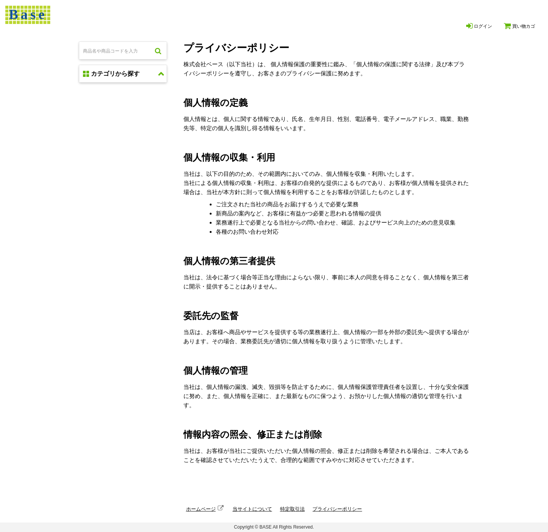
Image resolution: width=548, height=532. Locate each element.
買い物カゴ (519, 26)
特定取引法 (292, 509)
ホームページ (201, 509)
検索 (158, 50)
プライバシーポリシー (337, 509)
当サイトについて (252, 509)
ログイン (479, 26)
